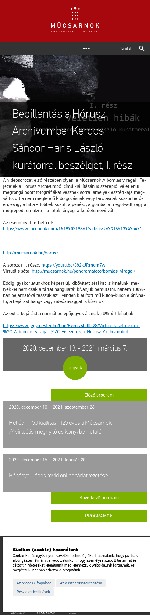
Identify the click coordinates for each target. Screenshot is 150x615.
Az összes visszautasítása (81, 583)
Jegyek (75, 368)
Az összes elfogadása (34, 583)
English (126, 48)
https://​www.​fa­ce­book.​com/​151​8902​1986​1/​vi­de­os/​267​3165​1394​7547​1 (72, 229)
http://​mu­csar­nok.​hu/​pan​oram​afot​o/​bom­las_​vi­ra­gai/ (83, 271)
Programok (99, 516)
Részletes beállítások (33, 592)
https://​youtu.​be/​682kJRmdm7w (73, 265)
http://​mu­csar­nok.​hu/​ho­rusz (30, 253)
